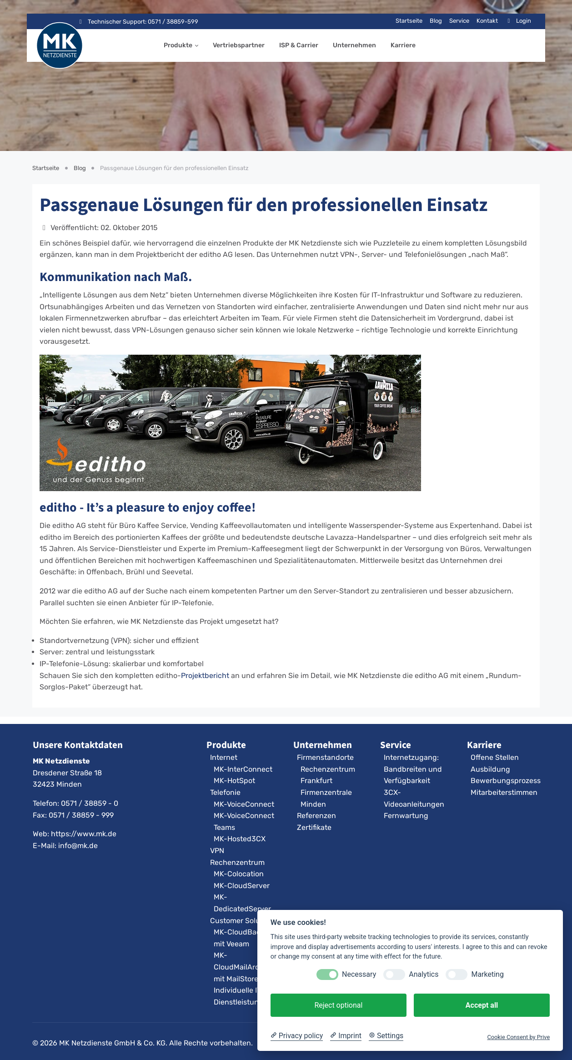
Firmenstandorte (325, 757)
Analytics (423, 974)
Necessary (359, 974)
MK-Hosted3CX (240, 838)
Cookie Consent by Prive (518, 1037)
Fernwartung (406, 815)
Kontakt (487, 20)
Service (459, 20)
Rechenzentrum (237, 862)
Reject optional (338, 1005)
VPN (217, 850)
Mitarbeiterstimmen (504, 792)
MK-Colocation (239, 873)
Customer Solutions (243, 920)
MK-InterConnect (243, 769)
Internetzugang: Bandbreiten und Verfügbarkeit (413, 769)
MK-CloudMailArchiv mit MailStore (242, 967)
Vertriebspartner (239, 45)
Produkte (178, 45)
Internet (223, 757)
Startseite (409, 20)
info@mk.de (78, 845)
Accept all (482, 1005)
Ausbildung (490, 769)
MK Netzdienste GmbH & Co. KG (112, 1043)
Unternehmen (354, 45)
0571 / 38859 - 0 (89, 803)
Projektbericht (205, 675)
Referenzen (316, 815)
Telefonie (225, 792)
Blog (436, 20)
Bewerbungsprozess (506, 780)
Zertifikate (314, 827)
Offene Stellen (495, 757)
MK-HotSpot (234, 780)
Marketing (487, 974)
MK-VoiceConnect (244, 804)
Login (518, 20)
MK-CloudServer (242, 885)
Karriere (403, 45)
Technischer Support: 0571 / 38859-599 (137, 21)
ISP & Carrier (298, 45)
